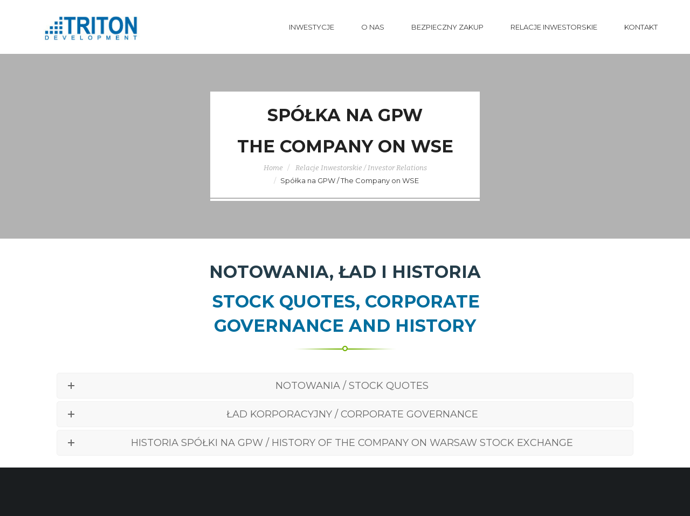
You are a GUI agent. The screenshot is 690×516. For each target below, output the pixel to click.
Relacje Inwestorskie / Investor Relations (361, 168)
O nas (372, 27)
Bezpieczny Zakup (447, 27)
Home (273, 168)
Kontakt (641, 27)
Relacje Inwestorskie (553, 27)
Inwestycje (311, 27)
